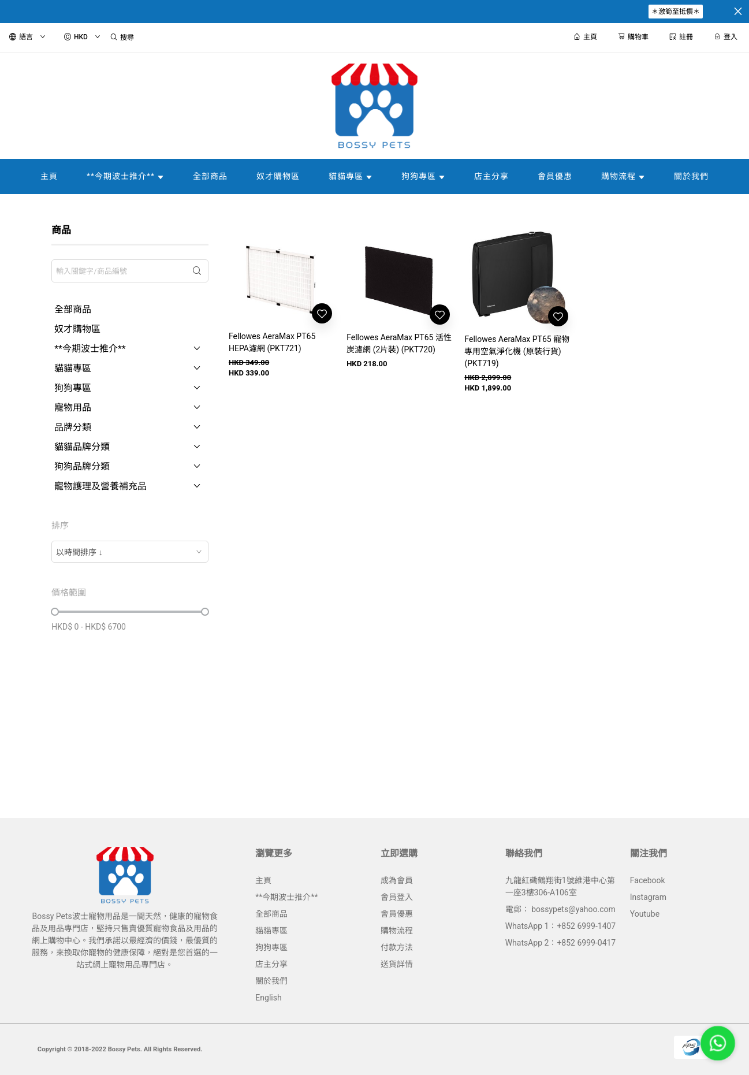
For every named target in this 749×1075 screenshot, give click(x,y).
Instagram (648, 897)
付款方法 (397, 947)
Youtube (644, 913)
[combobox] (129, 552)
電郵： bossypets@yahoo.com (560, 909)
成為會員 (397, 880)
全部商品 (271, 913)
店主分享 (271, 964)
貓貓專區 (271, 930)
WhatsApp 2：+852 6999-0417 (560, 942)
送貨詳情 (397, 964)
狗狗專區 (271, 947)
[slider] (55, 612)
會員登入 (397, 897)
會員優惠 (397, 913)
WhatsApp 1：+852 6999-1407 (560, 926)
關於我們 (271, 980)
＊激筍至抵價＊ (675, 12)
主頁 (263, 880)
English (268, 997)
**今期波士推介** (286, 897)
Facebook (647, 880)
